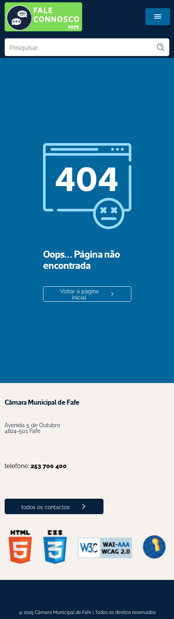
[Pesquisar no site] (80, 47)
